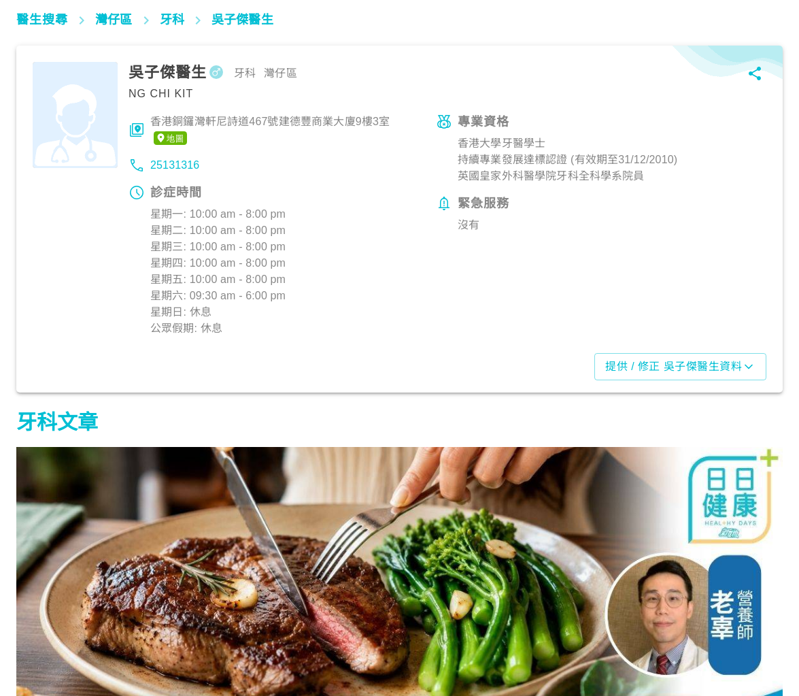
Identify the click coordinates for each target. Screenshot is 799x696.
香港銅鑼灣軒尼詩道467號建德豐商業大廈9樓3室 (270, 131)
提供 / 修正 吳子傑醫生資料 (680, 367)
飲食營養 (43, 636)
